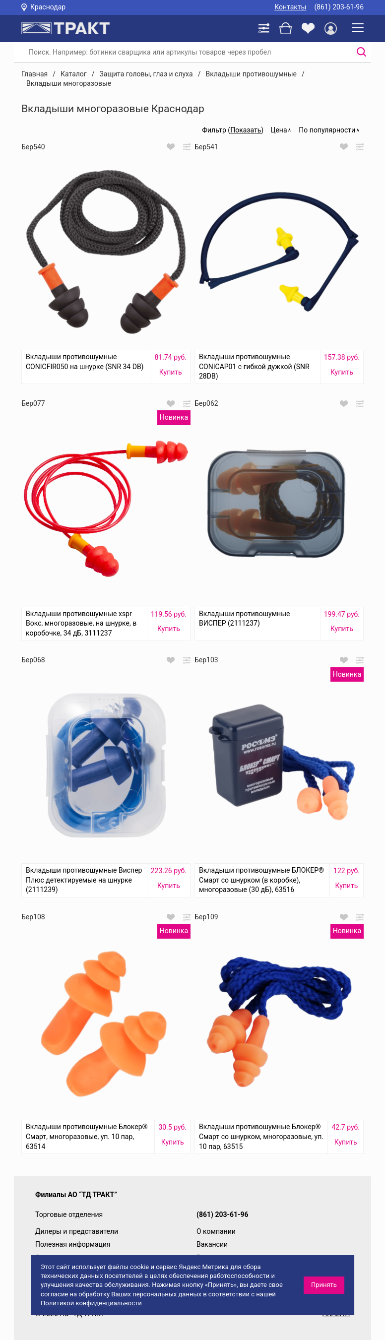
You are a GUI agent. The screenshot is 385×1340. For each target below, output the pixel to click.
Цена (278, 130)
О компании (216, 1231)
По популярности (327, 130)
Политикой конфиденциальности (91, 1303)
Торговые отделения (69, 1214)
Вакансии (212, 1244)
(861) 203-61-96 (339, 7)
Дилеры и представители (76, 1231)
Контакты (290, 7)
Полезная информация (73, 1244)
